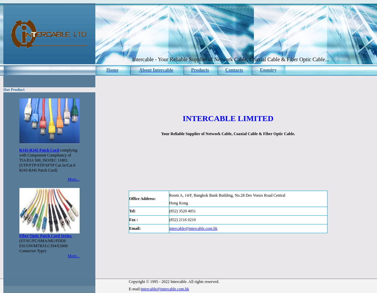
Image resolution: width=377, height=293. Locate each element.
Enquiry (268, 70)
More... (74, 179)
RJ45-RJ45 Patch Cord (39, 150)
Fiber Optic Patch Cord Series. (45, 235)
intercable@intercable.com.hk (193, 228)
